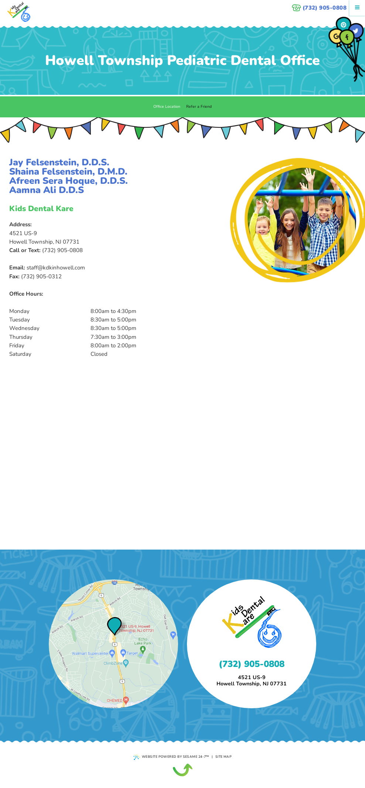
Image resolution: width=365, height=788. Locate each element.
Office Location (166, 106)
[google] (336, 36)
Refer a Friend (199, 106)
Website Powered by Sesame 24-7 (171, 757)
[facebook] (347, 37)
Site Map (223, 756)
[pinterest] (343, 25)
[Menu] (357, 8)
